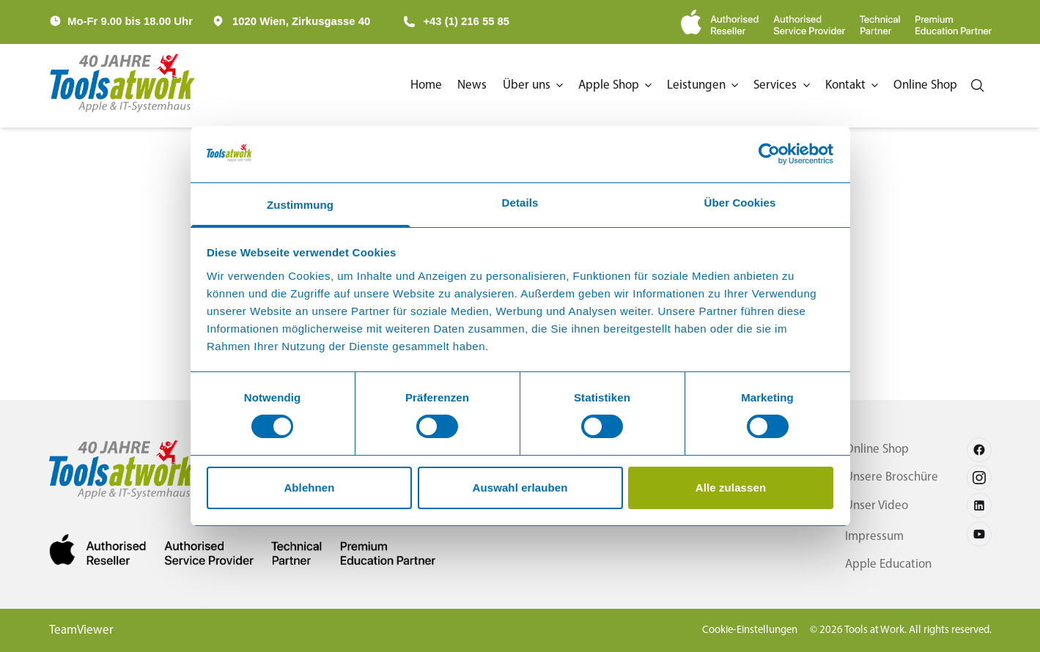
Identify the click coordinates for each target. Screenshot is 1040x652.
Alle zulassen (731, 487)
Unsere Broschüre (888, 477)
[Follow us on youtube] (979, 534)
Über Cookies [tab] (740, 202)
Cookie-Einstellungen (727, 630)
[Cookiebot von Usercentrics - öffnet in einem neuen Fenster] (769, 154)
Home (403, 85)
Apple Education (883, 564)
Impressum (868, 537)
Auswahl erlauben (520, 487)
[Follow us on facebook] (979, 449)
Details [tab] (520, 202)
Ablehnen (309, 487)
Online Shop (872, 449)
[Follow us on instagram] (979, 477)
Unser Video (872, 506)
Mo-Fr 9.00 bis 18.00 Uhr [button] (130, 21)
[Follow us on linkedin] (979, 505)
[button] (515, 86)
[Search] (977, 86)
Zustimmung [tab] (300, 205)
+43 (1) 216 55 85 (456, 21)
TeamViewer (83, 630)
